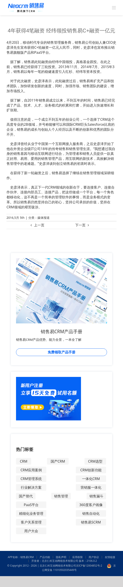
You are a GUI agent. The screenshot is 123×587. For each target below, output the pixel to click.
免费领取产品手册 (61, 352)
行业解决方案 (31, 487)
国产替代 (26, 496)
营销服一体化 (91, 487)
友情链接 (110, 557)
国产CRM (58, 461)
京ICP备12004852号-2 (89, 565)
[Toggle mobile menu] (114, 7)
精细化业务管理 (31, 513)
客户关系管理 (31, 522)
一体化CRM (91, 478)
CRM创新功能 (91, 470)
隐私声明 (61, 557)
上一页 (39, 225)
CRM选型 (95, 461)
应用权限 (77, 557)
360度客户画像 (90, 504)
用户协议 (94, 557)
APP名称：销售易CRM (21, 557)
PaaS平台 (31, 504)
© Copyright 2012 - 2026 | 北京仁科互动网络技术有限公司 (41, 565)
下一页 (80, 225)
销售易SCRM (91, 522)
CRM (24, 461)
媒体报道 (43, 218)
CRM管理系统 (31, 478)
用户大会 (31, 530)
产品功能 (45, 557)
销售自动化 (91, 513)
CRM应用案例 (31, 470)
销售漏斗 (96, 496)
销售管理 (61, 496)
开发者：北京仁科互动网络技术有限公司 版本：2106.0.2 (64, 561)
